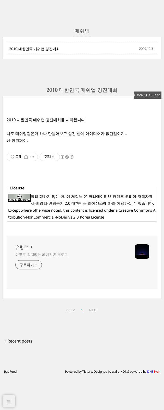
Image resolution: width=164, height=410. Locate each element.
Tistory (87, 403)
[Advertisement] (119, 141)
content (77, 241)
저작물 (77, 227)
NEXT (93, 341)
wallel (116, 403)
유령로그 (24, 279)
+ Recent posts (18, 372)
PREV (70, 341)
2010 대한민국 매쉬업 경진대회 (34, 48)
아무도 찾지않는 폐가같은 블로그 (41, 285)
